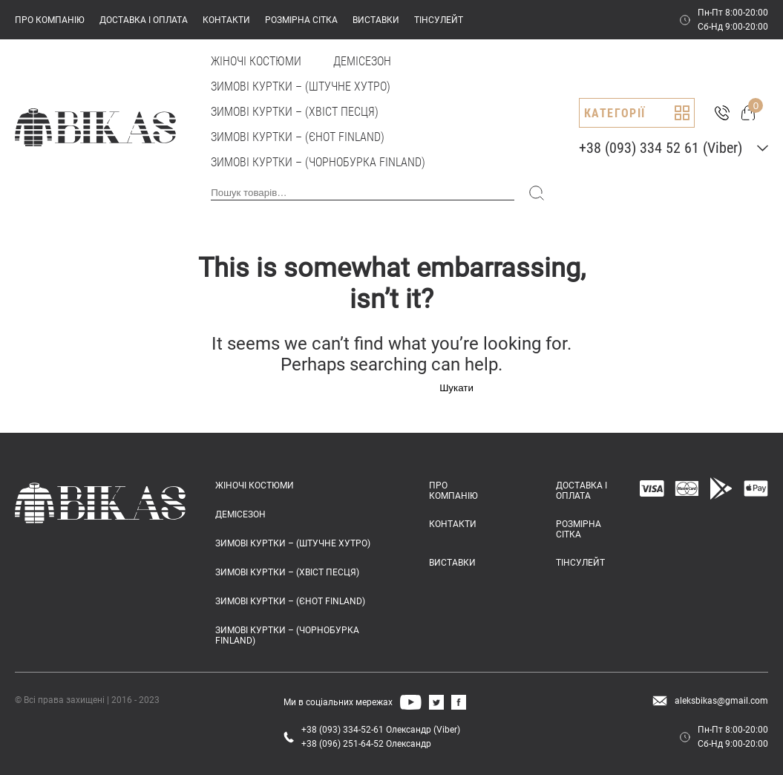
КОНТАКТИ (226, 20)
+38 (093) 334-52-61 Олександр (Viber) (380, 730)
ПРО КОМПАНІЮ (50, 20)
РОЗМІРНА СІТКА (301, 20)
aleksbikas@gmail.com (721, 701)
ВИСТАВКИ (376, 20)
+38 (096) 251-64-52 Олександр (366, 744)
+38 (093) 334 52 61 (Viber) (660, 148)
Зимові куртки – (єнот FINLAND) (297, 137)
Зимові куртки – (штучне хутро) (300, 86)
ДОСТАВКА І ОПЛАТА (143, 20)
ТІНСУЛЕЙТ (438, 20)
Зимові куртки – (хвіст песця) (295, 112)
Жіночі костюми (256, 61)
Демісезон (362, 61)
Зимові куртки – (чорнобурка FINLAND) (318, 162)
